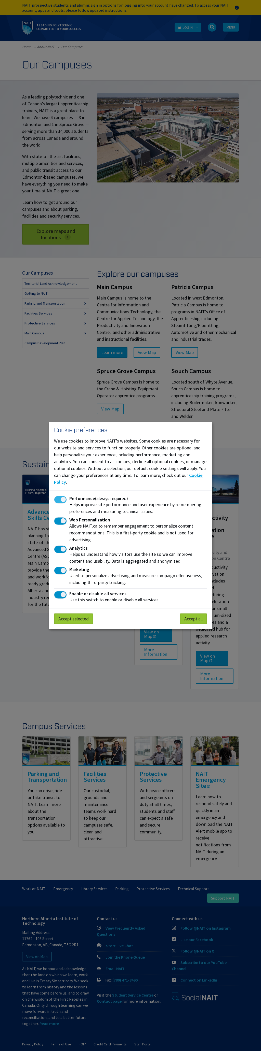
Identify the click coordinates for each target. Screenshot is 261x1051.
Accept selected (73, 618)
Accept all (193, 618)
